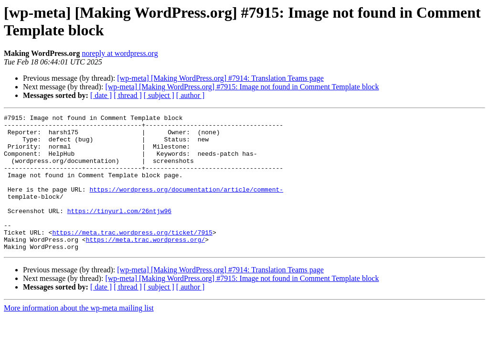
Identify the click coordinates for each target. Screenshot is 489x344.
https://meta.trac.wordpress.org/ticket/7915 (132, 256)
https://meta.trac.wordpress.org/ (145, 265)
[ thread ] (128, 95)
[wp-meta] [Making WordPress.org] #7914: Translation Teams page (220, 78)
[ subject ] (159, 95)
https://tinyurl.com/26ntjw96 (119, 230)
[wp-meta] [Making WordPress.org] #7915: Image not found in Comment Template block (242, 87)
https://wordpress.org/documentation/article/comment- (186, 205)
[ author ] (190, 95)
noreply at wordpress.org (120, 53)
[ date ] (101, 95)
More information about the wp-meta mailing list (79, 335)
